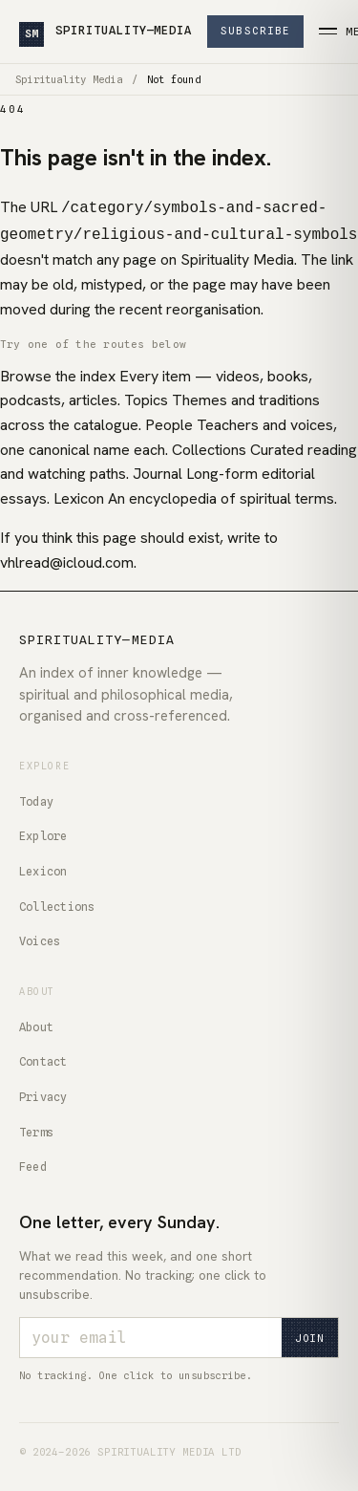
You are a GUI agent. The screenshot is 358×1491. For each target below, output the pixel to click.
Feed (33, 1163)
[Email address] (151, 1333)
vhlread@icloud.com (67, 559)
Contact (43, 1057)
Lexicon (43, 867)
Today (36, 797)
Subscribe (255, 30)
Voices (39, 937)
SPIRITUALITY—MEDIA (105, 33)
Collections (57, 903)
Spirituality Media (68, 79)
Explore (43, 832)
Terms (36, 1128)
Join (310, 1334)
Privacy (43, 1093)
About (36, 1023)
